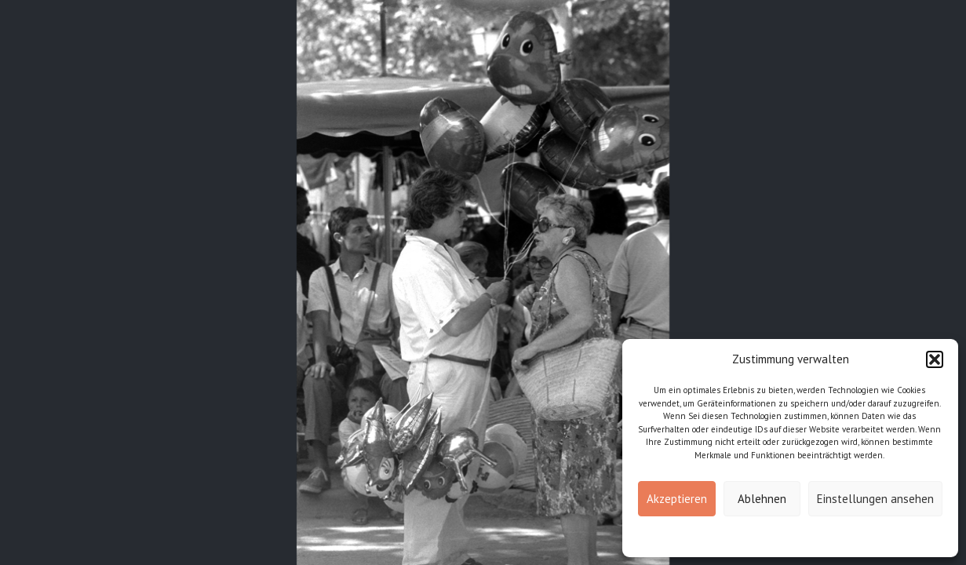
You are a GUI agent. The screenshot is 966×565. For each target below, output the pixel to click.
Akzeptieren (677, 498)
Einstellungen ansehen (875, 498)
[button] (934, 359)
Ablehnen (762, 498)
